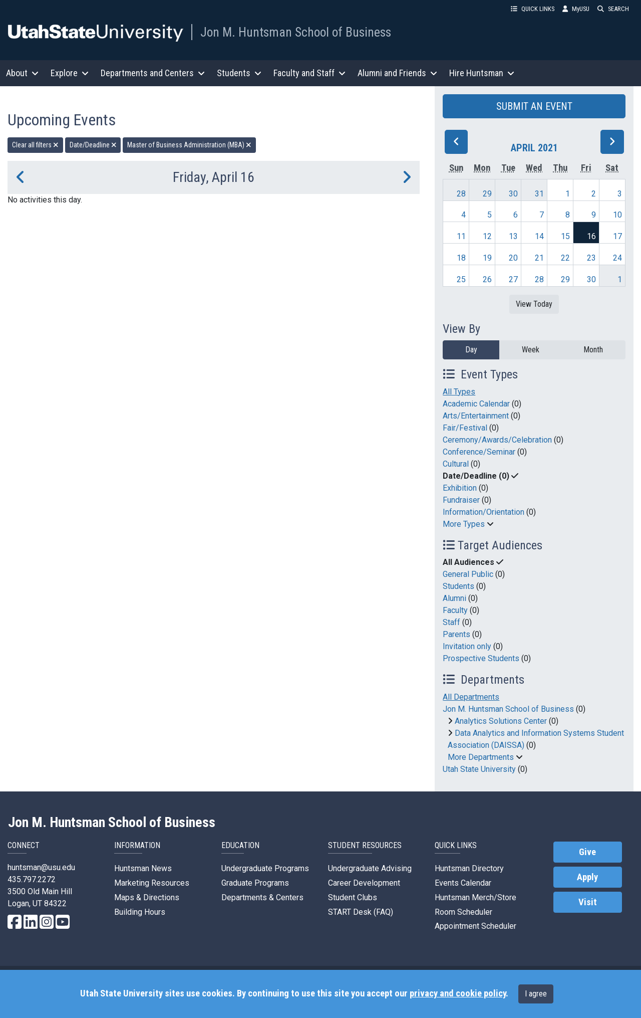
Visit (587, 902)
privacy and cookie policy (458, 993)
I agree (536, 993)
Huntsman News (143, 868)
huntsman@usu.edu (41, 867)
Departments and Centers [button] (153, 73)
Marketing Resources (151, 883)
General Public (468, 574)
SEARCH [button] (613, 9)
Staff (451, 622)
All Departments (471, 697)
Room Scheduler (463, 912)
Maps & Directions (146, 897)
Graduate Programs (255, 883)
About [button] (22, 73)
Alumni (454, 598)
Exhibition (460, 488)
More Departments (481, 757)
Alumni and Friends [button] (397, 73)
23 (591, 258)
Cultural (456, 464)
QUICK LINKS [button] (532, 9)
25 (461, 279)
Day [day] (471, 349)
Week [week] (530, 349)
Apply (587, 877)
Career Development (364, 883)
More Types (464, 524)
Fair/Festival (465, 428)
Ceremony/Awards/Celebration (497, 440)
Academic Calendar (476, 404)
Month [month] (593, 349)
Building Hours (139, 912)
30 (513, 193)
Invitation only (467, 646)
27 (513, 279)
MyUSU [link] (575, 9)
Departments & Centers (262, 897)
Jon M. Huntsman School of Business (295, 32)
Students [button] (239, 73)
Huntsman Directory (469, 868)
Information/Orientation (483, 512)
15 (565, 236)
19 (487, 258)
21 (539, 258)
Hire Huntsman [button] (481, 73)
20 (513, 258)
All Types (459, 391)
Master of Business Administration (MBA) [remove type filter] (189, 145)
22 (565, 258)
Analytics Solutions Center (501, 721)
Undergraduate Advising (370, 868)
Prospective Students (481, 658)
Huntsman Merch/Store (475, 897)
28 (461, 193)
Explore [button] (70, 73)
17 (617, 236)
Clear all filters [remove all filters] (35, 145)
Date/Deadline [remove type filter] (93, 145)
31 (539, 193)
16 (591, 236)
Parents (456, 634)
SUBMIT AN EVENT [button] (534, 106)
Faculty (455, 610)
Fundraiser (461, 500)
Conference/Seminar (479, 452)
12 (487, 236)
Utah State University (479, 769)
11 (461, 236)
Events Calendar (463, 883)
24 (617, 258)
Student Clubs (352, 897)
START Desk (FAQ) (360, 912)
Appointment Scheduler (475, 926)
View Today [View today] (534, 304)
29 (487, 193)
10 (617, 215)
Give (587, 852)
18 (461, 258)
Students (458, 586)
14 (539, 236)
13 (513, 236)
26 (487, 279)
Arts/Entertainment (476, 416)
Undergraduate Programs (265, 868)
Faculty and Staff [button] (309, 73)
